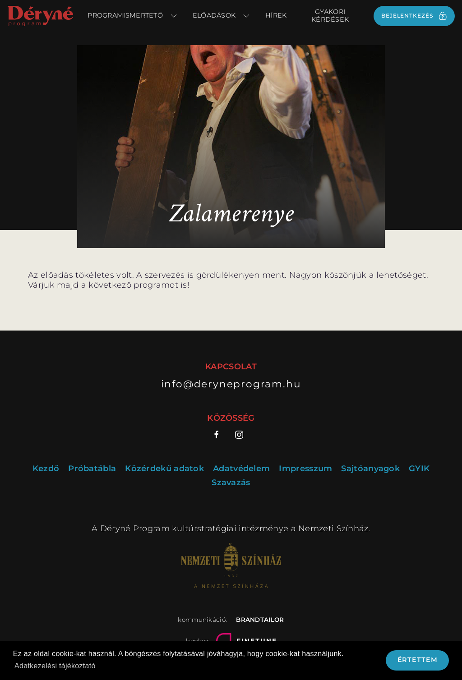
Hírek (276, 15)
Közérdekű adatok (164, 468)
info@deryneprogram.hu (231, 384)
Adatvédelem (241, 468)
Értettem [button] (417, 660)
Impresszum (305, 468)
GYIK (419, 468)
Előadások (222, 15)
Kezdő (46, 468)
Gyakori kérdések (330, 15)
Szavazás (231, 482)
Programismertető (133, 15)
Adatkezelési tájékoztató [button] (55, 666)
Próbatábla (92, 468)
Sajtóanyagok (370, 468)
